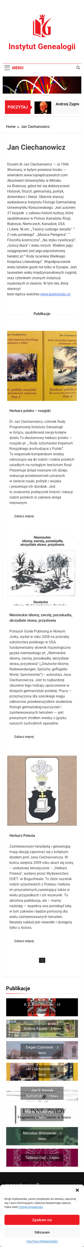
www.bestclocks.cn (55, 294)
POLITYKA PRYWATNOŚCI (42, 1241)
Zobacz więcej (24, 516)
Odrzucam (42, 1232)
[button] (77, 1190)
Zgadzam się (42, 1220)
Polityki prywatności (31, 1207)
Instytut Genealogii (42, 46)
